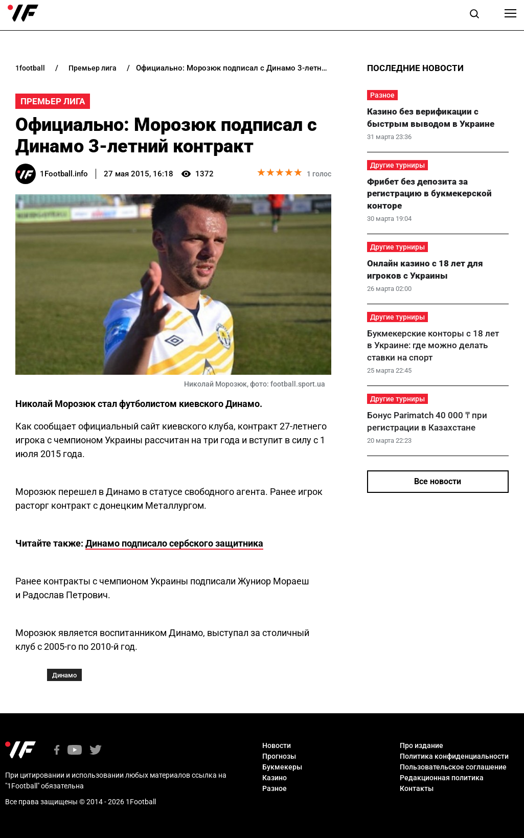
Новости (276, 745)
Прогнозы (279, 756)
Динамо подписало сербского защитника (174, 543)
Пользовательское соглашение (453, 767)
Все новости (437, 481)
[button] (474, 15)
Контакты (417, 788)
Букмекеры (282, 767)
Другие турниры (397, 165)
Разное (382, 95)
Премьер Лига (52, 101)
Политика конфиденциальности (454, 756)
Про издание (421, 745)
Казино (274, 778)
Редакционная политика (442, 778)
